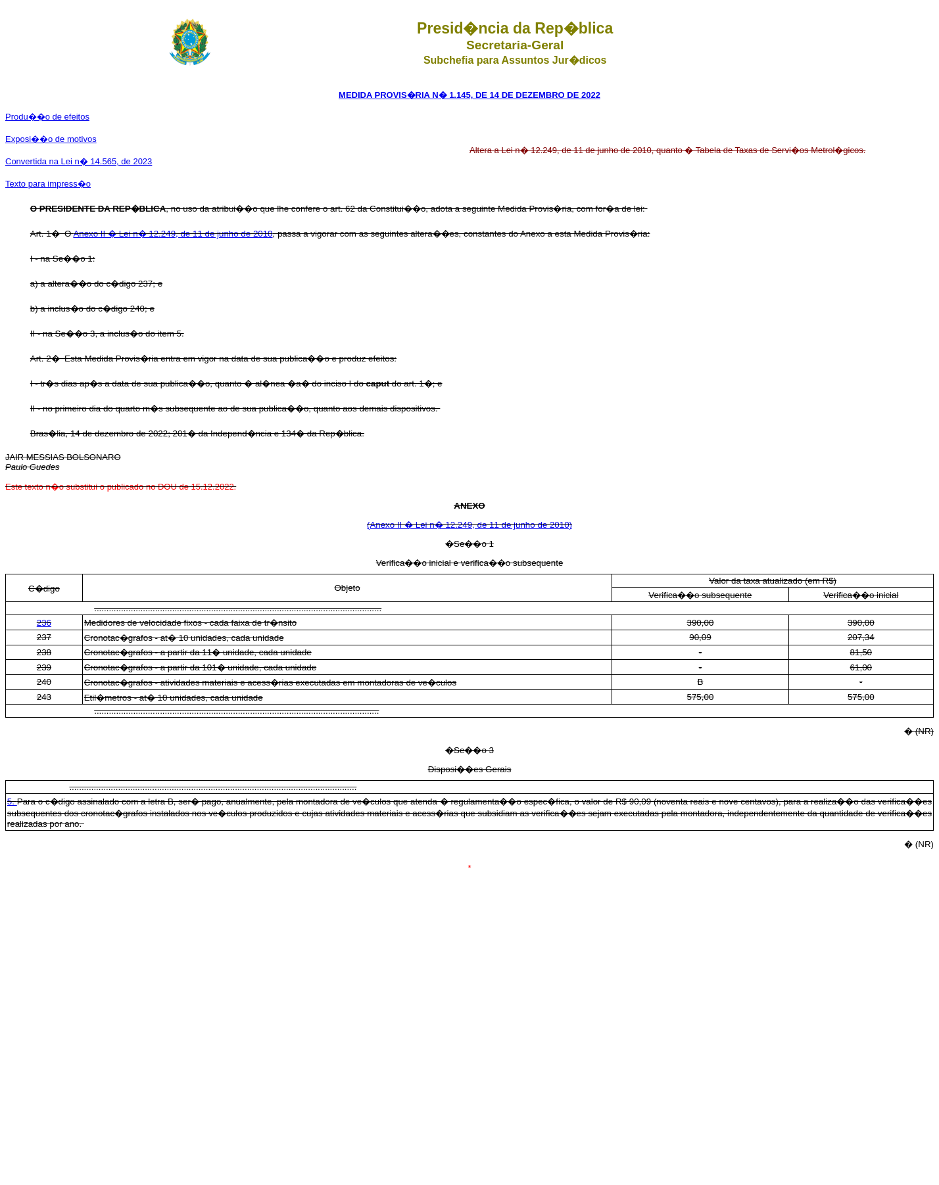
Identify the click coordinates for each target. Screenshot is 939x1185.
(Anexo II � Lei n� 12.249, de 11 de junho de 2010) (469, 525)
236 (44, 623)
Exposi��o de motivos (51, 139)
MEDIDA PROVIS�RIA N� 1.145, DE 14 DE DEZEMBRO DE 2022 (469, 95)
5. (12, 801)
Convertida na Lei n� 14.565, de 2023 (78, 161)
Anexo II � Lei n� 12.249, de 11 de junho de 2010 (172, 234)
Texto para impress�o (48, 184)
